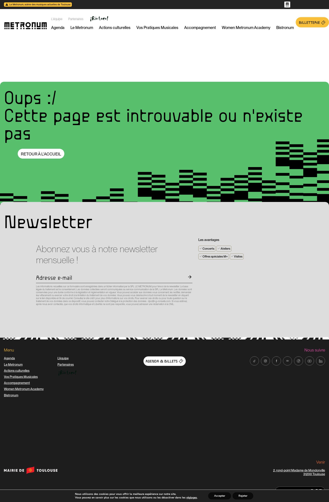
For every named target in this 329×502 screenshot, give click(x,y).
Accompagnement (200, 27)
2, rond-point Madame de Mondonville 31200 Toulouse (299, 472)
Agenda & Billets (165, 361)
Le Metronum (81, 27)
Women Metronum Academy (246, 27)
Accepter (219, 496)
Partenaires (75, 19)
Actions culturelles (114, 27)
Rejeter (242, 496)
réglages (191, 497)
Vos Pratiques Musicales (157, 27)
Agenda (58, 27)
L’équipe (56, 19)
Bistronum (285, 27)
